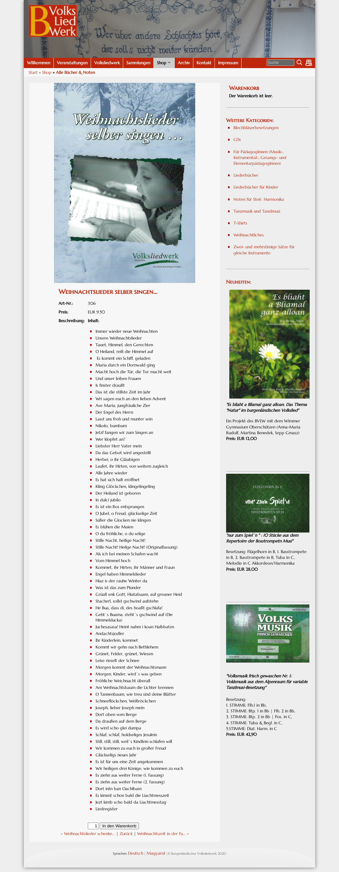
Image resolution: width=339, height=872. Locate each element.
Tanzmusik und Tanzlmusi (257, 211)
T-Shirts (240, 223)
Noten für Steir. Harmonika (259, 199)
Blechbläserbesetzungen (256, 127)
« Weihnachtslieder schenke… (88, 833)
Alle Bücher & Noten (75, 72)
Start (33, 72)
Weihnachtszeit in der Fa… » (163, 833)
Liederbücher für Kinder (256, 187)
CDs (237, 139)
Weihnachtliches (249, 235)
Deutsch (135, 853)
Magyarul (156, 853)
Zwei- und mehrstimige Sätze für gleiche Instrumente (265, 249)
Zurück (126, 833)
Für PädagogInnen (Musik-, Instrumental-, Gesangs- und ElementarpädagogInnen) (260, 157)
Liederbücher (246, 175)
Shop (46, 72)
